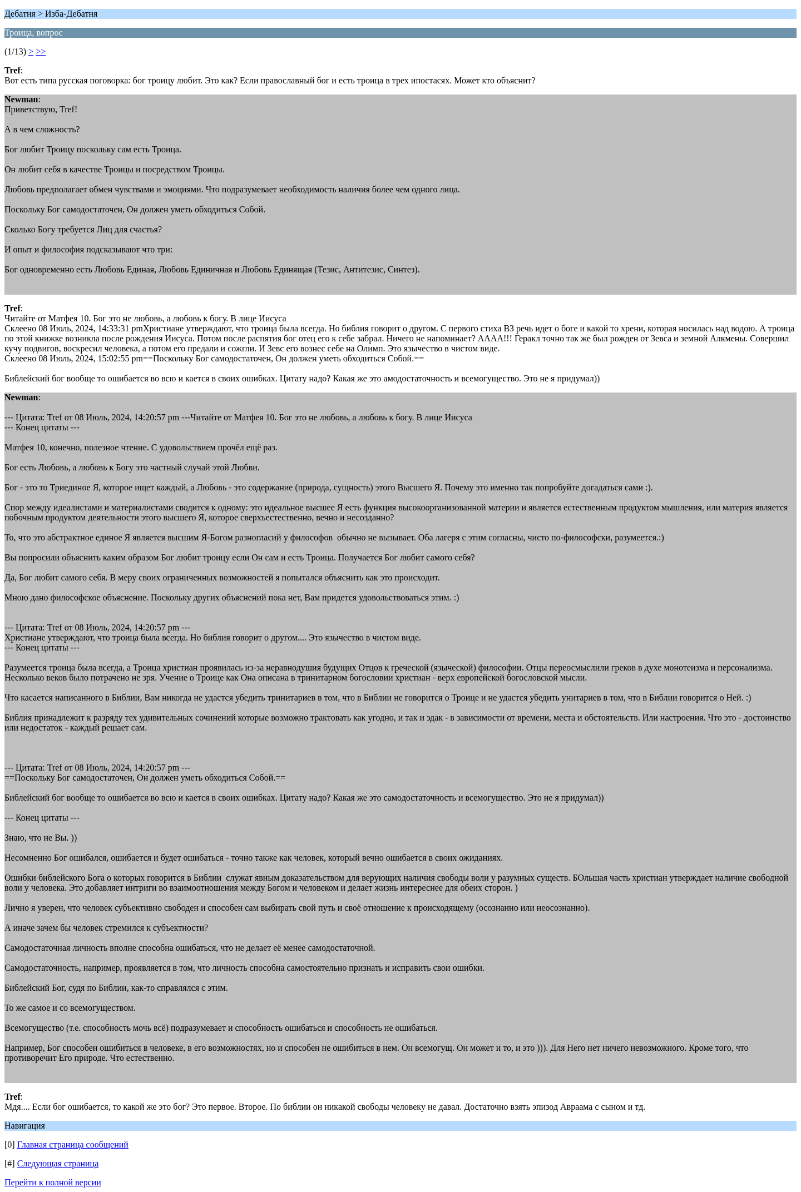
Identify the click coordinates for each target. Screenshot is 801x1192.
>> (41, 51)
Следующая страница (58, 1163)
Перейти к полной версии (52, 1182)
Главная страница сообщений (72, 1144)
